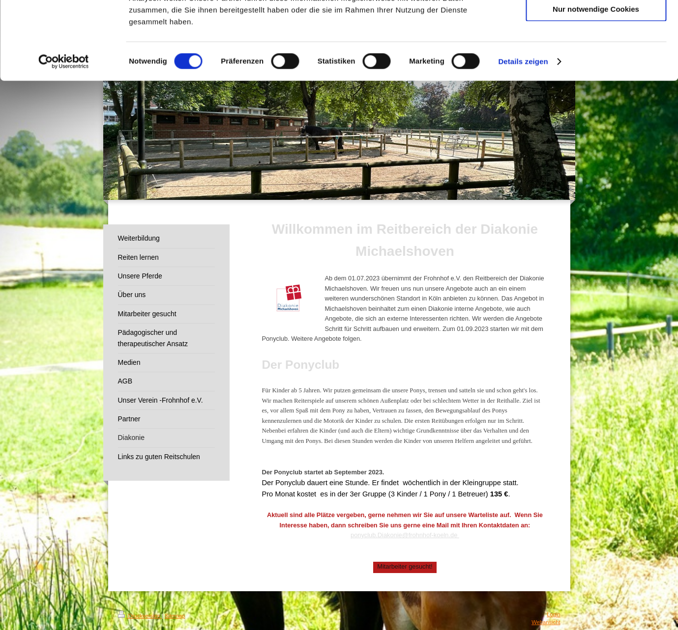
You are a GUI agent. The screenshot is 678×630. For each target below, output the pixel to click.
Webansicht (545, 622)
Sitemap (175, 616)
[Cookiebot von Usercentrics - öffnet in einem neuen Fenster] (64, 134)
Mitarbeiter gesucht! (404, 566)
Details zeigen (523, 134)
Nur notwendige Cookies (596, 82)
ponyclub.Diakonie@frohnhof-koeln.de (405, 535)
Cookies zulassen (596, 24)
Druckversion (140, 616)
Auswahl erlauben (595, 53)
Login (553, 614)
